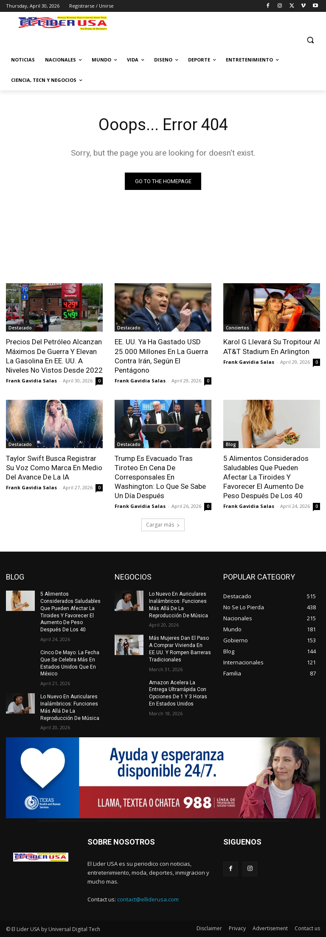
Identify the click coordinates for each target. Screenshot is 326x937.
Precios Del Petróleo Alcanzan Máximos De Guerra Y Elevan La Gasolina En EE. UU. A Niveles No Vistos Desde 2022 (54, 355)
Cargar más (163, 524)
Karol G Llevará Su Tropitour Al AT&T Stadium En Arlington (271, 346)
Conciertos (237, 328)
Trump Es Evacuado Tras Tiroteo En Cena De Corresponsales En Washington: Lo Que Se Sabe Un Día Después (160, 477)
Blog (231, 444)
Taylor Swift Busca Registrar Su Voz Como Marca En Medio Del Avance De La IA (54, 467)
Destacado (20, 328)
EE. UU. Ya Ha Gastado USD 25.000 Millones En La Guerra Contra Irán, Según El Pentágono (161, 355)
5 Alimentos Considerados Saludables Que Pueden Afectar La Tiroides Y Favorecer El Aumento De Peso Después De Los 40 (266, 477)
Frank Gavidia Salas (31, 380)
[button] (310, 40)
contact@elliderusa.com (148, 899)
